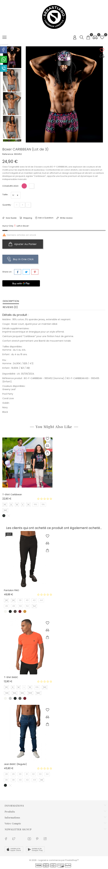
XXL (35, 504)
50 (20, 606)
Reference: (8, 154)
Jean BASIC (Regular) (15, 764)
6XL (22, 692)
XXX (30, 692)
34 (47, 774)
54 (34, 606)
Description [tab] (11, 301)
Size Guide (11, 217)
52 (27, 606)
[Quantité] (16, 204)
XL (28, 504)
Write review (66, 217)
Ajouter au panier (23, 244)
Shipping (27, 217)
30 (20, 774)
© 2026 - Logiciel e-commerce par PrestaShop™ (54, 860)
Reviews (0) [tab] (10, 307)
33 (40, 774)
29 (13, 600)
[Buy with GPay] (21, 283)
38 (20, 600)
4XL (5, 510)
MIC (38, 692)
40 (27, 600)
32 (33, 774)
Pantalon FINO (11, 590)
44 (41, 600)
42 (34, 600)
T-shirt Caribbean (12, 494)
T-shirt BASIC (11, 677)
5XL (14, 692)
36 (6, 779)
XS (5, 504)
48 (13, 606)
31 (27, 774)
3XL (43, 504)
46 (6, 606)
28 (6, 600)
